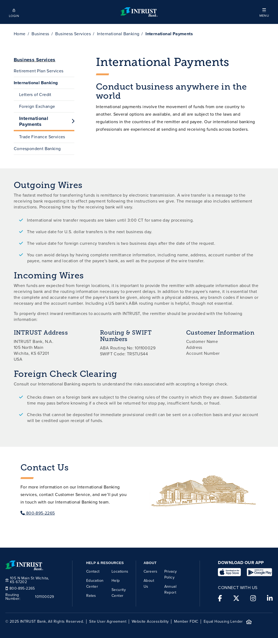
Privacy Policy (170, 574)
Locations (120, 571)
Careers (151, 571)
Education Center (95, 583)
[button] (264, 12)
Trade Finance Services (42, 137)
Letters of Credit (35, 94)
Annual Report (170, 589)
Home (20, 34)
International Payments (46, 121)
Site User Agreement (107, 621)
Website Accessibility (150, 621)
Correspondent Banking (37, 149)
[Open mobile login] (13, 12)
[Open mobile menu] (264, 12)
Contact (93, 571)
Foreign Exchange (37, 106)
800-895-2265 (37, 513)
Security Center (119, 592)
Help (116, 580)
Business (40, 34)
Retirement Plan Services (39, 71)
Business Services (73, 34)
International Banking (118, 34)
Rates (91, 595)
